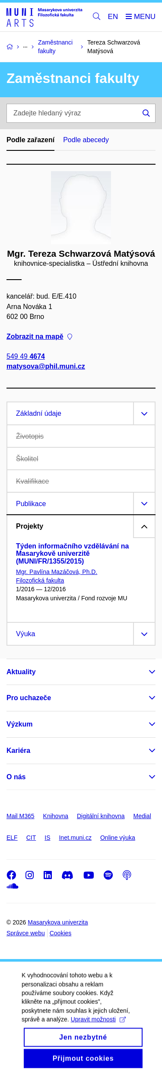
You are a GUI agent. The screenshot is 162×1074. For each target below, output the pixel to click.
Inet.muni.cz (75, 837)
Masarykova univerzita (58, 922)
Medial (142, 816)
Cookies (61, 933)
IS (47, 837)
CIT (31, 837)
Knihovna (55, 816)
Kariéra (18, 750)
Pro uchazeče (28, 697)
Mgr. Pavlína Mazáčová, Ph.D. (56, 571)
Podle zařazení (30, 139)
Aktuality (21, 672)
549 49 (25, 356)
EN (113, 17)
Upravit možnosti (98, 1030)
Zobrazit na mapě (39, 336)
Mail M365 (20, 816)
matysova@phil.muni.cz (45, 366)
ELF (12, 837)
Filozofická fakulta (40, 580)
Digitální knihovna (101, 816)
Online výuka (117, 837)
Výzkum (19, 724)
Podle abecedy (86, 139)
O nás (15, 777)
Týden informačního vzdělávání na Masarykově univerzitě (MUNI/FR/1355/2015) (72, 553)
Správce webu (25, 933)
